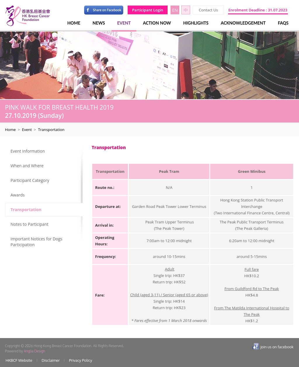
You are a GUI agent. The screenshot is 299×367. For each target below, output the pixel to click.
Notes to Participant (29, 224)
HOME (74, 22)
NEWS (99, 22)
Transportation (26, 209)
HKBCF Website (19, 360)
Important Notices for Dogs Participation (36, 241)
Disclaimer (51, 360)
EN (175, 10)
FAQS (283, 22)
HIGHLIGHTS (195, 22)
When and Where (27, 165)
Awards (18, 195)
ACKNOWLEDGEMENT (243, 22)
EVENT (124, 22)
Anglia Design (34, 351)
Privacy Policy (80, 360)
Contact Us (208, 10)
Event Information (28, 151)
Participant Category (30, 180)
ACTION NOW (157, 22)
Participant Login (147, 10)
